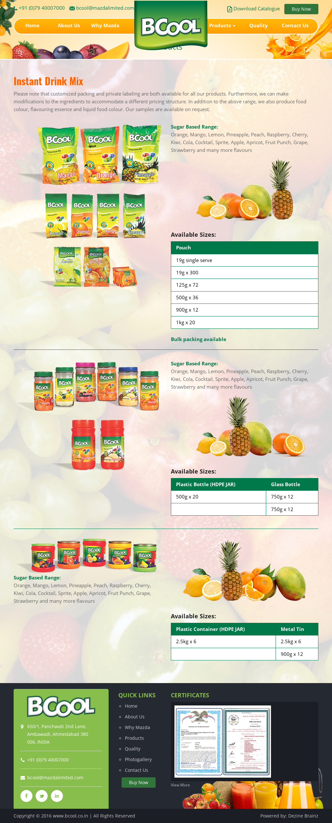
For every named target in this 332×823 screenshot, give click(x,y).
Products (222, 25)
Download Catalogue (253, 8)
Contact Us (295, 25)
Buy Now (301, 9)
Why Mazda (105, 25)
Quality (258, 25)
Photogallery (138, 759)
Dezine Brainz (303, 816)
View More (180, 785)
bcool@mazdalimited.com (101, 8)
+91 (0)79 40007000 (39, 8)
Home (32, 25)
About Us (69, 25)
